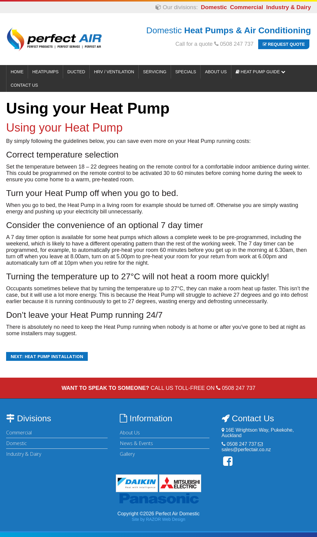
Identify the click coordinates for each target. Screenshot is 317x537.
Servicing (154, 71)
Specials (185, 71)
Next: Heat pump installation (47, 356)
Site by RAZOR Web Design (158, 519)
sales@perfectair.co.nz (246, 449)
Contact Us (24, 85)
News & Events (136, 443)
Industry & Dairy (288, 7)
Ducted (76, 71)
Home (17, 71)
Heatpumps (45, 71)
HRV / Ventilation (114, 71)
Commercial (246, 7)
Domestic (214, 7)
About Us (215, 71)
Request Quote (284, 44)
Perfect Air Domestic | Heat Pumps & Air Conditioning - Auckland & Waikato (54, 39)
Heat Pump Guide (260, 71)
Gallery (127, 454)
